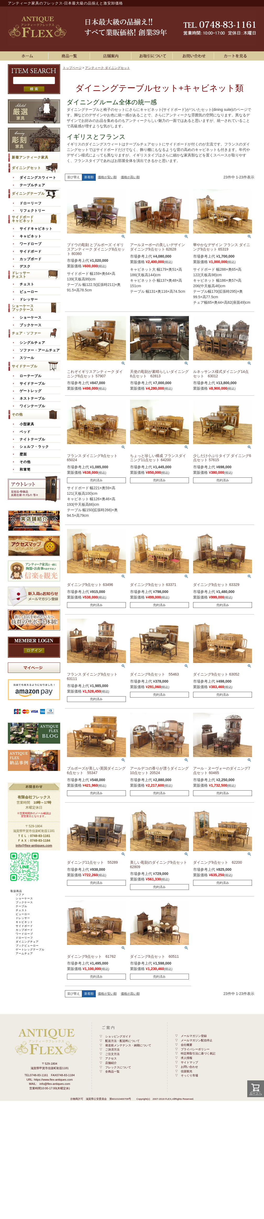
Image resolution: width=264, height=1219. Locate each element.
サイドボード (31, 251)
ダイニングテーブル (28, 193)
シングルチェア (32, 342)
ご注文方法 (112, 1053)
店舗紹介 (111, 1062)
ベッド (25, 431)
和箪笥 (25, 469)
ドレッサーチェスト (21, 275)
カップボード (31, 259)
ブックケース (31, 325)
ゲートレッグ (31, 391)
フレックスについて (118, 1067)
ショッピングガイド (118, 1036)
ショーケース (31, 317)
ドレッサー (29, 299)
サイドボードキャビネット (23, 219)
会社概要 (186, 1044)
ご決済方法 (112, 1049)
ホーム (28, 56)
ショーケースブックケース (23, 308)
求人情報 (186, 1057)
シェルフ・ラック (34, 446)
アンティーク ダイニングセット (107, 68)
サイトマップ (189, 1062)
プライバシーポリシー (195, 1049)
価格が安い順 (107, 177)
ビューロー (29, 291)
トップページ (72, 68)
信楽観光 (186, 1071)
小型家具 (27, 424)
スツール (27, 358)
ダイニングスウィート (38, 177)
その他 (17, 414)
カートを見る (235, 56)
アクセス (111, 1058)
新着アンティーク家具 (30, 157)
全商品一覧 (112, 1071)
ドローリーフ (31, 203)
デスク (25, 266)
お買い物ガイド (152, 56)
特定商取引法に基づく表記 (198, 1053)
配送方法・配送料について (122, 1040)
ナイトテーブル (32, 439)
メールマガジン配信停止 (196, 1040)
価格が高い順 (130, 177)
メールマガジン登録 (194, 1035)
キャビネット (31, 236)
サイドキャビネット (36, 228)
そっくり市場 (189, 1075)
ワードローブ (31, 244)
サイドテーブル (24, 366)
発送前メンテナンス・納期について (128, 1045)
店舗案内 (111, 56)
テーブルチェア (32, 185)
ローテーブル (31, 376)
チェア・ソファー (26, 333)
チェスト (27, 284)
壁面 (23, 454)
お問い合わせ (194, 56)
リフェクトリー (32, 210)
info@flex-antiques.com (34, 845)
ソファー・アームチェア (40, 350)
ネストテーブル (32, 398)
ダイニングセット (26, 168)
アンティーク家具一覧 (70, 56)
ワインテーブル (32, 406)
